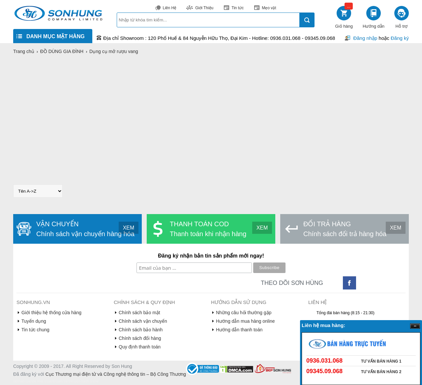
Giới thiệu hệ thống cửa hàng (51, 312)
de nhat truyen (42, 381)
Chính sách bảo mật (139, 312)
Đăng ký (400, 38)
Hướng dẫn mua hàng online (245, 321)
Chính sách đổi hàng (140, 338)
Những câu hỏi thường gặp (243, 312)
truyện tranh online (85, 381)
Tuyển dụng (33, 321)
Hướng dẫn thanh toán (239, 329)
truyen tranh (62, 381)
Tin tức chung (35, 329)
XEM (129, 228)
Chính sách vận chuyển (143, 321)
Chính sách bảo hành (141, 329)
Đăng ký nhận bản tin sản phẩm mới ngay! (211, 256)
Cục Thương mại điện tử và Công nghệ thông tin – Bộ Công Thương (115, 374)
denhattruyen (22, 381)
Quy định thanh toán (140, 346)
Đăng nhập (365, 38)
